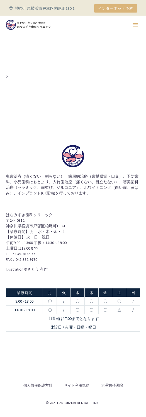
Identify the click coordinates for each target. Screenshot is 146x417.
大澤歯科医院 (112, 385)
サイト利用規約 (76, 385)
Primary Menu (135, 24)
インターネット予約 (115, 8)
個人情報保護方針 (37, 385)
